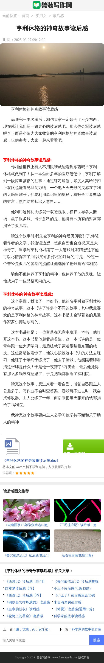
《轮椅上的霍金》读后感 (24, 616)
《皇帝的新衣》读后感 (22, 609)
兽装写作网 (44, 657)
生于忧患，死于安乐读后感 (35, 629)
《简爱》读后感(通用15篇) (74, 609)
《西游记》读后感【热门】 (25, 581)
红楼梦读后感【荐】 (20, 588)
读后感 (58, 16)
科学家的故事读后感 (69, 616)
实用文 (41, 16)
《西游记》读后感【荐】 (24, 595)
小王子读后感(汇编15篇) (72, 588)
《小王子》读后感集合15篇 (74, 595)
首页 (25, 16)
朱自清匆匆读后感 (67, 602)
